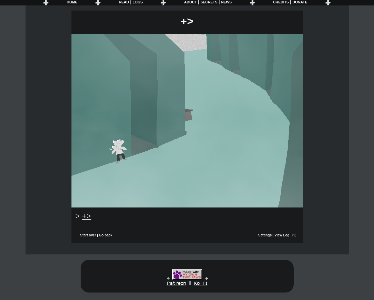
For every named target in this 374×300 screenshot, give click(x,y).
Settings (265, 235)
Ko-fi (201, 283)
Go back (105, 235)
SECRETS (208, 2)
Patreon (176, 283)
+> (86, 216)
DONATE (299, 2)
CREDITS (281, 2)
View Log (282, 235)
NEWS (226, 2)
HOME (72, 2)
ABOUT (190, 2)
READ (124, 2)
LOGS (138, 2)
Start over (88, 235)
